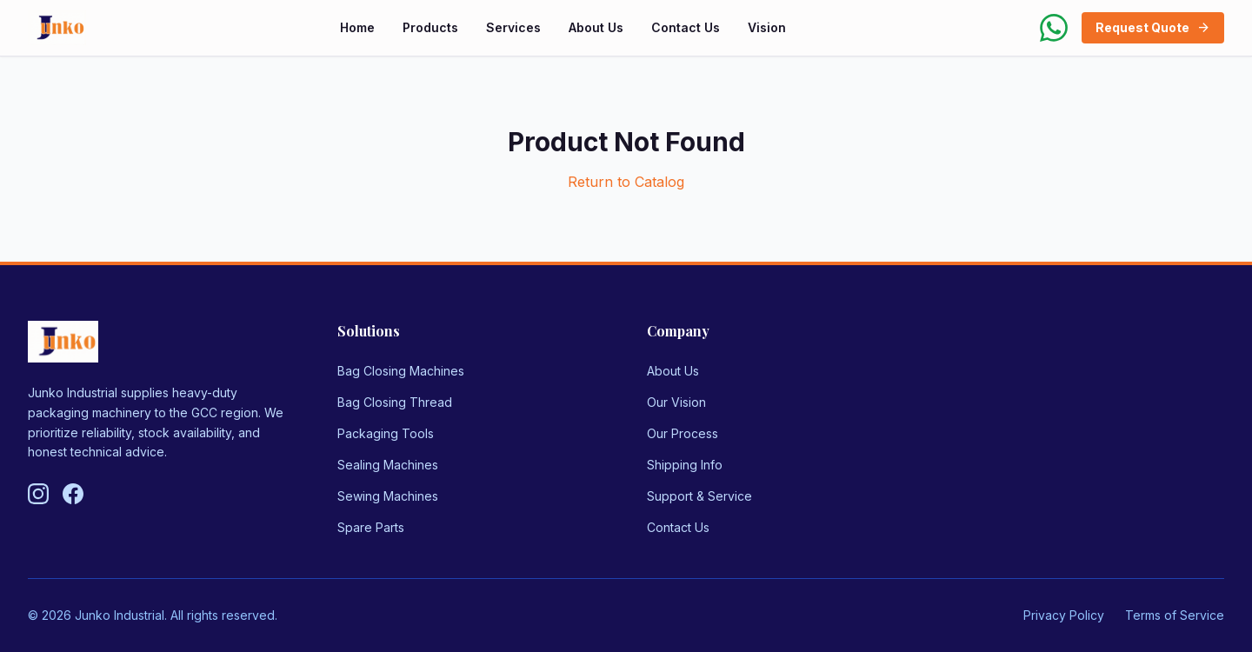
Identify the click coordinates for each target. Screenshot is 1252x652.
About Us (596, 27)
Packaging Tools (385, 433)
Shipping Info (685, 464)
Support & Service (699, 496)
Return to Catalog (626, 181)
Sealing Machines (387, 464)
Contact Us (685, 27)
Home (357, 27)
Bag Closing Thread (394, 402)
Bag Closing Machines (400, 370)
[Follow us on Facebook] (73, 493)
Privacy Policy (1063, 615)
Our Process (682, 433)
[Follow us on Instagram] (38, 493)
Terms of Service (1174, 615)
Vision (767, 27)
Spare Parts (370, 527)
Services (513, 27)
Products (430, 27)
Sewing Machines (387, 496)
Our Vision (676, 402)
